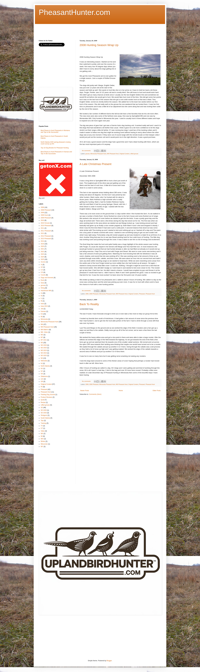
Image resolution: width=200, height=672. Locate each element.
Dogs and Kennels (47, 277)
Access (43, 262)
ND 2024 (44, 353)
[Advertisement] (85, 29)
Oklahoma (44, 376)
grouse (87, 153)
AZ (42, 267)
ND (42, 343)
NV (42, 368)
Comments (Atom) (95, 394)
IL (41, 298)
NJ (42, 363)
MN (42, 324)
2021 (42, 249)
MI (41, 317)
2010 (42, 220)
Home (121, 390)
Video (43, 431)
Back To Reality (89, 304)
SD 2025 (44, 413)
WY (42, 446)
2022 (42, 251)
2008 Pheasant (94, 294)
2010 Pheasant (46, 225)
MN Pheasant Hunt (113, 153)
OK (42, 374)
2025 (42, 259)
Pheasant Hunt (150, 294)
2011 (42, 228)
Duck (42, 280)
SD (42, 407)
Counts (43, 275)
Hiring (43, 288)
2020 (42, 246)
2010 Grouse (45, 223)
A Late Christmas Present (95, 164)
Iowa (42, 304)
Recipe (43, 402)
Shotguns (44, 415)
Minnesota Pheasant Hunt (98, 153)
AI (41, 264)
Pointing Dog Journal (48, 394)
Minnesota (44, 319)
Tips (42, 420)
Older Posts (157, 390)
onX (42, 379)
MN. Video (44, 332)
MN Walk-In (45, 330)
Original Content (124, 153)
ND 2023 (44, 350)
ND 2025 (44, 355)
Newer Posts (84, 390)
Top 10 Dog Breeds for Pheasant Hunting (55, 148)
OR (42, 381)
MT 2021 (44, 340)
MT (42, 337)
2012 (42, 233)
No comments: (86, 150)
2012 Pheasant (46, 236)
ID (41, 296)
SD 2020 (44, 410)
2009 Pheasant (46, 218)
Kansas (43, 311)
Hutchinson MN (46, 290)
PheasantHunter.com (74, 12)
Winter (43, 441)
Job (42, 309)
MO (42, 335)
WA (42, 433)
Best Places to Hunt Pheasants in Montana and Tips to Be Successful (55, 131)
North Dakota (45, 366)
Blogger (109, 661)
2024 (42, 257)
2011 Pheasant (46, 231)
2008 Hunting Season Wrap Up (99, 45)
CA (42, 270)
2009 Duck (44, 215)
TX (42, 426)
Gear (42, 283)
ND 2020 (44, 345)
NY (42, 371)
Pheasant (142, 294)
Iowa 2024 (44, 306)
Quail (42, 400)
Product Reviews (46, 397)
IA (41, 293)
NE (42, 358)
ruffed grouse (134, 153)
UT (42, 428)
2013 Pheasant (46, 238)
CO (42, 272)
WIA (42, 439)
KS (42, 314)
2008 (87, 294)
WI (42, 436)
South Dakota (45, 418)
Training (43, 423)
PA (42, 387)
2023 (42, 254)
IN (41, 301)
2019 (42, 244)
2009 (42, 212)
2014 (42, 241)
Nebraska (44, 361)
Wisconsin (44, 444)
